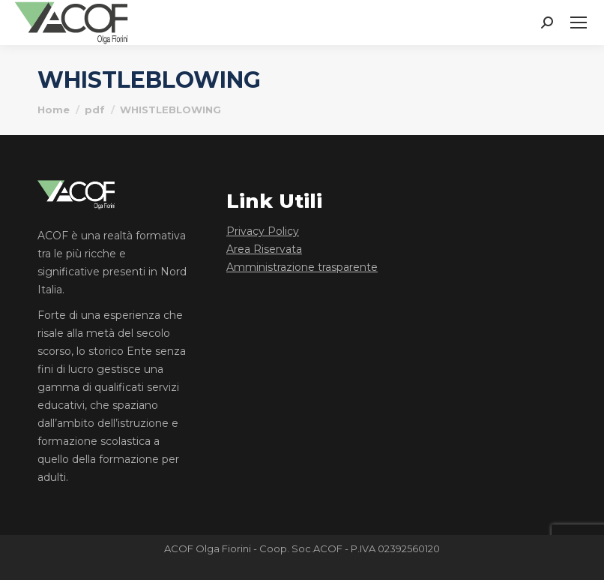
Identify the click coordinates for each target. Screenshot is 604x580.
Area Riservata (264, 249)
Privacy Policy (262, 231)
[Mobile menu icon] (578, 22)
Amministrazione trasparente (302, 267)
